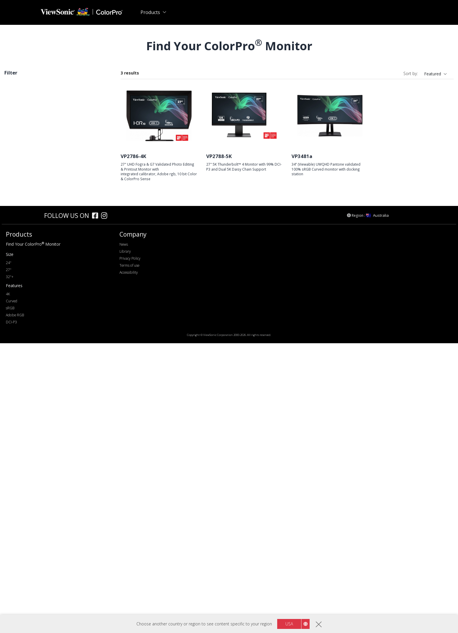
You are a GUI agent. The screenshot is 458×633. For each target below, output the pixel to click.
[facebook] (96, 506)
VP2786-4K (133, 156)
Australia (377, 505)
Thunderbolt (25, 350)
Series (16, 110)
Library (125, 541)
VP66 (18, 126)
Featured (432, 74)
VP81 (18, 165)
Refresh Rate (23, 278)
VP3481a (302, 156)
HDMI (19, 326)
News (123, 534)
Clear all (101, 86)
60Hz (18, 286)
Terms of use (129, 555)
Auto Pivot (23, 439)
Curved (20, 478)
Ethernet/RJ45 (26, 358)
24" (8, 552)
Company (133, 524)
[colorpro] (23, 505)
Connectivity (23, 311)
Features (19, 415)
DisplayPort (24, 319)
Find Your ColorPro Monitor (33, 534)
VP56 (18, 181)
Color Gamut (23, 375)
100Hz (19, 294)
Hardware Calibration (33, 423)
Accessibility (128, 562)
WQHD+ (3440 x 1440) (35, 254)
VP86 (18, 149)
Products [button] (150, 12)
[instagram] (105, 506)
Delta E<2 (23, 431)
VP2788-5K (219, 156)
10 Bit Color (25, 470)
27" (17, 213)
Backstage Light (29, 447)
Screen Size (22, 206)
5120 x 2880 (25, 262)
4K (8, 583)
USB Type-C (25, 342)
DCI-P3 (20, 398)
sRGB (12, 95)
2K (16, 246)
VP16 (18, 189)
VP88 (18, 134)
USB (18, 334)
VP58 (18, 142)
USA (289, 624)
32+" (18, 221)
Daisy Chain (25, 462)
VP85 (18, 157)
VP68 (18, 173)
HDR (18, 454)
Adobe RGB (24, 390)
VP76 (18, 118)
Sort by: (410, 73)
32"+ (9, 566)
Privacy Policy (129, 548)
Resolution (21, 238)
